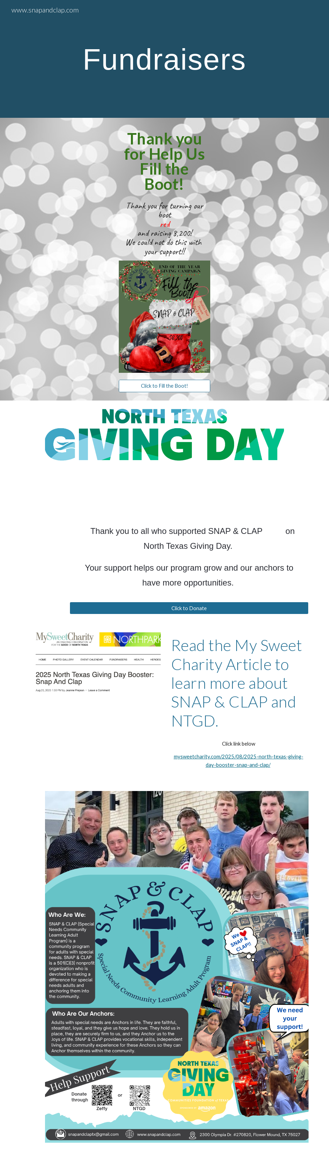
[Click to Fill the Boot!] (164, 386)
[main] (164, 59)
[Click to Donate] (189, 608)
